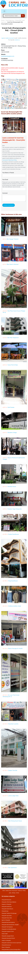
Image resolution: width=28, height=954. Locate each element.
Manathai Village (12, 432)
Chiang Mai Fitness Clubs (7, 917)
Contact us (20, 890)
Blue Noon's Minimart (13, 264)
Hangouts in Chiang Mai (6, 904)
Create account (9, 890)
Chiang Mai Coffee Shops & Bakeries (9, 902)
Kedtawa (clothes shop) (14, 606)
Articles (17, 892)
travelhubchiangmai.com (7, 56)
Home (2, 20)
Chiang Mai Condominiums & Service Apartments (11, 942)
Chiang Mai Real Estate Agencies (8, 922)
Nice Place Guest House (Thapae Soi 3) (14, 311)
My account (14, 890)
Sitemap (13, 892)
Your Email (5, 179)
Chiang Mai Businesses (6, 945)
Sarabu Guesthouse (13, 534)
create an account (9, 38)
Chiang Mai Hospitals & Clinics (8, 931)
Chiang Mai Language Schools (8, 936)
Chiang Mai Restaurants (6, 899)
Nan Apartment (12, 867)
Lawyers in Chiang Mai (6, 940)
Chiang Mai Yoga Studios (7, 915)
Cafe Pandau (10, 407)
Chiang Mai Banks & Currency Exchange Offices (11, 949)
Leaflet (12, 108)
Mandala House (11, 486)
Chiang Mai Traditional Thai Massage (9, 913)
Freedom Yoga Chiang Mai (14, 509)
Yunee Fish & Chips (12, 365)
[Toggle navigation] (4, 11)
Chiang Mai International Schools (8, 938)
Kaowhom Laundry (13, 724)
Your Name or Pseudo (8, 172)
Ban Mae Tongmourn (13, 337)
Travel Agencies (10, 20)
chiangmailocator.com (7, 952)
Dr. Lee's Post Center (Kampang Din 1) (11, 695)
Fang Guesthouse (13, 581)
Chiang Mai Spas (5, 911)
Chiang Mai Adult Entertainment (8, 924)
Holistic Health (5, 933)
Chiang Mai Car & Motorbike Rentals (9, 929)
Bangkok (17, 924)
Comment (5, 193)
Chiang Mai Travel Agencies (7, 926)
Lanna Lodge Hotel (13, 796)
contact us (17, 39)
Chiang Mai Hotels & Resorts (7, 908)
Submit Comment (8, 205)
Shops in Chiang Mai (6, 947)
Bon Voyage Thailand (12, 239)
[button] (14, 92)
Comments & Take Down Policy (9, 160)
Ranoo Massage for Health (15, 648)
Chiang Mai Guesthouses (7, 906)
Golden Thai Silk (12, 770)
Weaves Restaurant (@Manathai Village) (14, 458)
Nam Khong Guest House (15, 821)
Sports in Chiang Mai (6, 920)
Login (2, 38)
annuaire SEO (25, 952)
